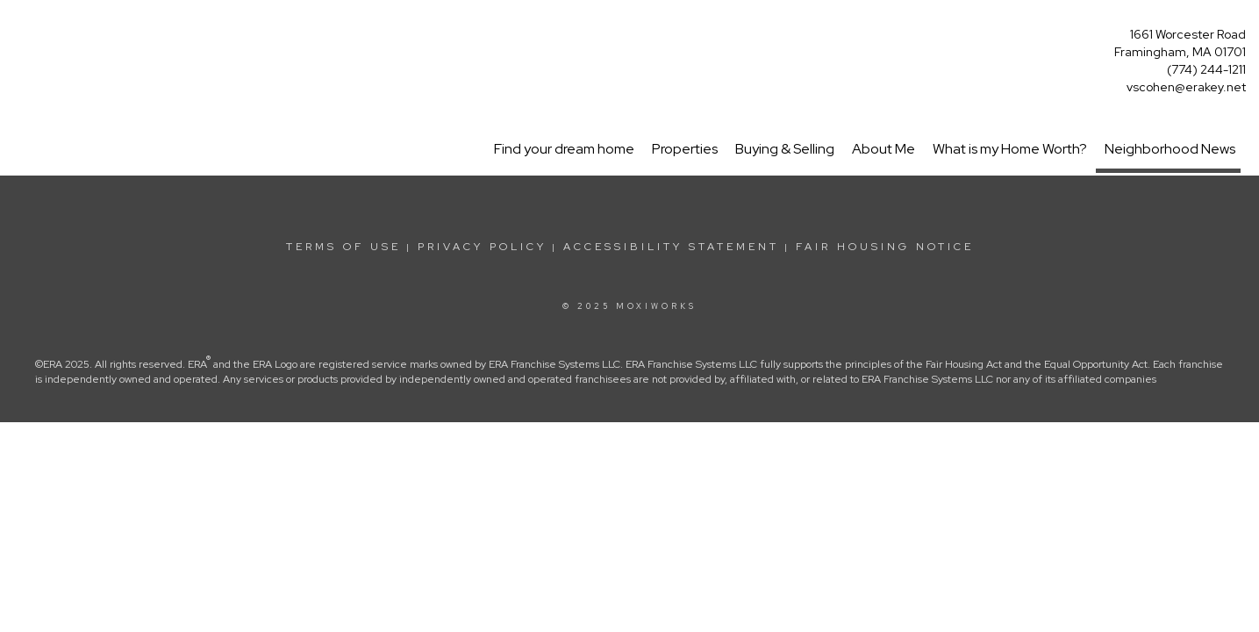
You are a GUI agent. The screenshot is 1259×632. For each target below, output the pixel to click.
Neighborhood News (1170, 149)
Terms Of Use (343, 247)
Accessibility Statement (671, 247)
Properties (685, 149)
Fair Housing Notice (885, 247)
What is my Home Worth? (1010, 149)
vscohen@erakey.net (1186, 87)
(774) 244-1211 (1206, 69)
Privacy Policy (482, 247)
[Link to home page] (18, 32)
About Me (883, 149)
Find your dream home (564, 149)
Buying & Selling (784, 149)
